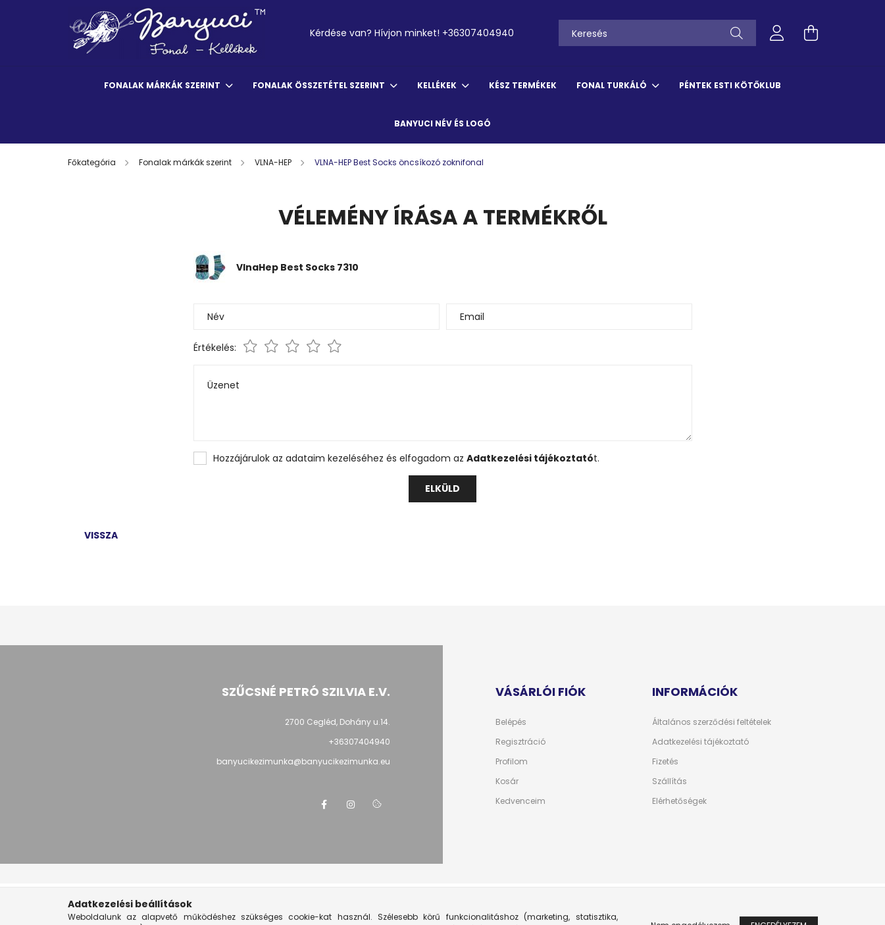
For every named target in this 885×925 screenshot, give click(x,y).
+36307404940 (478, 33)
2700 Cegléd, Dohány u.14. (337, 721)
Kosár (506, 781)
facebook (324, 804)
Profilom (511, 761)
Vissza (101, 535)
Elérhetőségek (679, 801)
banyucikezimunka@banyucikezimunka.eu (303, 761)
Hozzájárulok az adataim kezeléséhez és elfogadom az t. (406, 458)
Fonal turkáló (612, 85)
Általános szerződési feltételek (711, 722)
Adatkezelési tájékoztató (700, 742)
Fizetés (665, 761)
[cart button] (811, 33)
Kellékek (438, 85)
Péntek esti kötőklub (730, 85)
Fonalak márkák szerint (163, 85)
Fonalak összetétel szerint (320, 85)
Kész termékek (523, 85)
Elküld (442, 488)
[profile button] (777, 33)
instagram (351, 804)
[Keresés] (657, 33)
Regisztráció (520, 742)
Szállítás (669, 781)
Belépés (510, 722)
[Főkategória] (93, 162)
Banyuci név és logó (442, 123)
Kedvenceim (520, 801)
